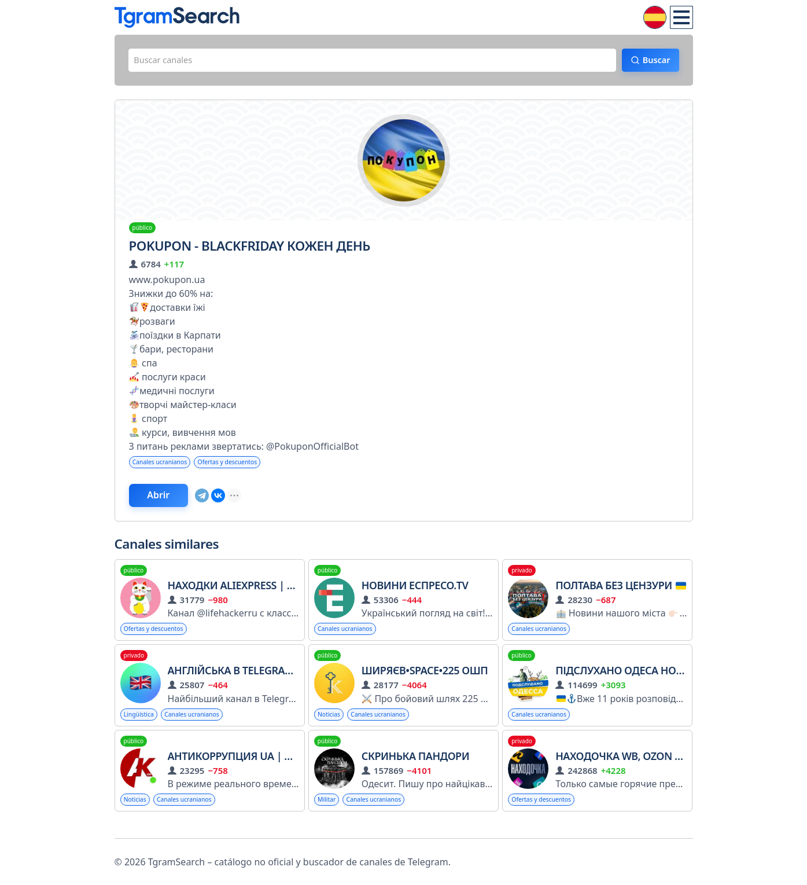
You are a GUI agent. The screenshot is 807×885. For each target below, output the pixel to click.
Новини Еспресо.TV (415, 593)
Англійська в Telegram (238, 680)
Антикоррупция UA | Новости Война (270, 767)
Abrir (169, 502)
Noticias (331, 725)
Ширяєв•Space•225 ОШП (425, 680)
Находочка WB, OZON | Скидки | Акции (663, 767)
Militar (328, 812)
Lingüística (141, 725)
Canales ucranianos (165, 466)
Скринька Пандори (415, 767)
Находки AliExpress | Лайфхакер (258, 593)
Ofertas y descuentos (242, 466)
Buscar (650, 62)
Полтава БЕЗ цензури (620, 593)
